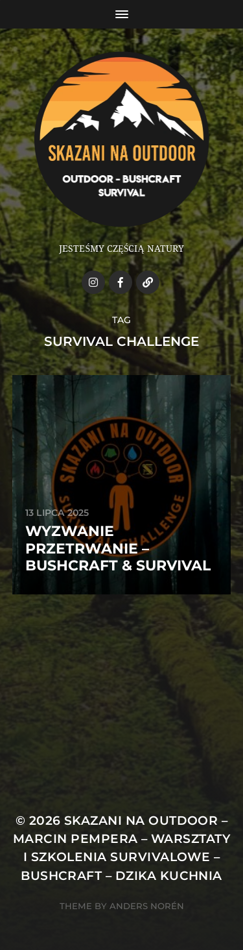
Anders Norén (147, 906)
